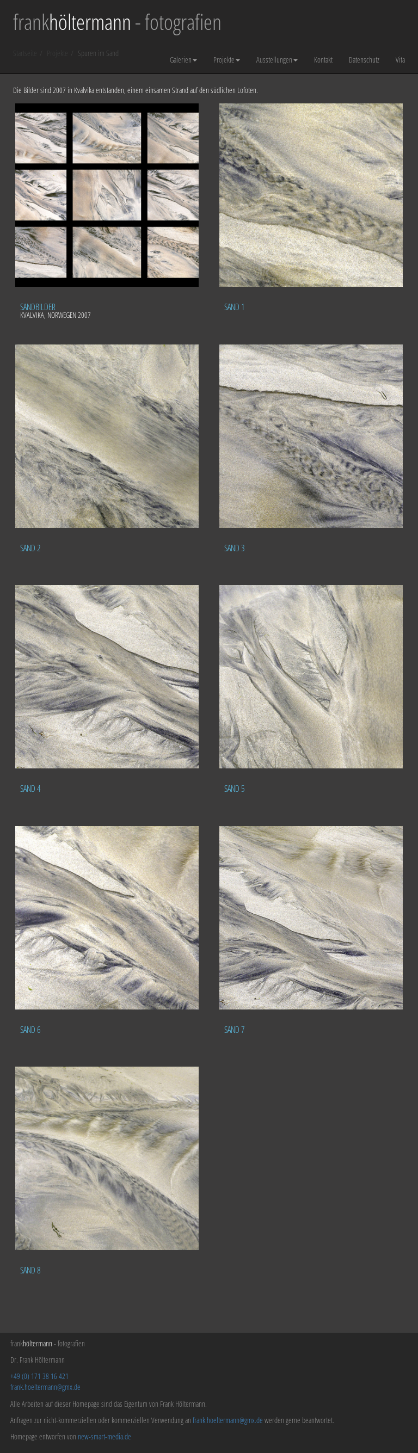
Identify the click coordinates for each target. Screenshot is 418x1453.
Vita (400, 59)
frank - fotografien (117, 21)
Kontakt (323, 59)
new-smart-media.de (104, 1436)
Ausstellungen (277, 59)
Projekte (226, 59)
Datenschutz (364, 59)
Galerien (183, 59)
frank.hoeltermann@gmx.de (45, 1387)
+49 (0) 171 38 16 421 (39, 1376)
